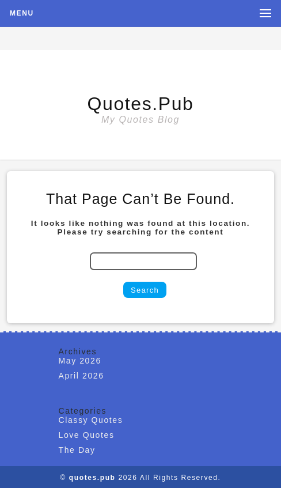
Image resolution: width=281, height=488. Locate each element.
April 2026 (81, 375)
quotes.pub (141, 103)
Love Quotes (87, 435)
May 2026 (80, 360)
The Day (77, 450)
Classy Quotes (91, 420)
